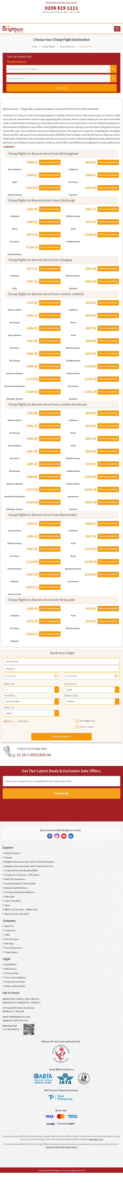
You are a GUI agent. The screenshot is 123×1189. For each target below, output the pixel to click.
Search (61, 88)
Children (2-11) (71, 695)
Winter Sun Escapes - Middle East (21, 909)
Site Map (9, 943)
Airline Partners (12, 853)
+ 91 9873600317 (11, 1029)
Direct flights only (85, 720)
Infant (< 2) (9, 707)
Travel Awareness (13, 947)
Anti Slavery (11, 968)
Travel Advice (11, 952)
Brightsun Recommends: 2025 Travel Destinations (30, 861)
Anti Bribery (10, 964)
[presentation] (55, 806)
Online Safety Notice (15, 986)
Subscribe (61, 793)
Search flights (61, 736)
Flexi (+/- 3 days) (85, 726)
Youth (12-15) (70, 683)
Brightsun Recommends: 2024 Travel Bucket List (29, 866)
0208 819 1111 (61, 7)
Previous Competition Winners (20, 892)
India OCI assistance (15, 879)
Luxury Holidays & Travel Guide (20, 883)
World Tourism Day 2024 (17, 913)
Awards (8, 857)
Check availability (49, 162)
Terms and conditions (15, 977)
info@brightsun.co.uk (19, 1016)
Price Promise (12, 939)
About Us (9, 926)
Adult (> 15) (9, 683)
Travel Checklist (13, 900)
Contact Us (10, 930)
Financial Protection (15, 981)
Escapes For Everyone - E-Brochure (22, 874)
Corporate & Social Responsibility (21, 870)
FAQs (7, 934)
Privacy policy (11, 973)
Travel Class (9, 695)
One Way (21, 721)
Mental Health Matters (16, 887)
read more (8, 146)
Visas (7, 905)
